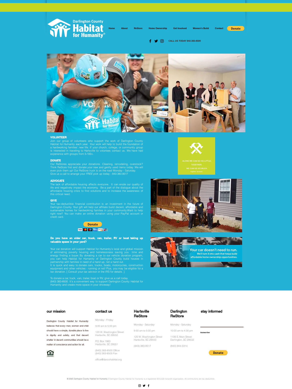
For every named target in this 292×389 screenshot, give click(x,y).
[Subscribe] (205, 332)
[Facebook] (150, 41)
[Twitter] (156, 41)
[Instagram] (162, 41)
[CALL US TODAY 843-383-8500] (184, 41)
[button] (235, 28)
